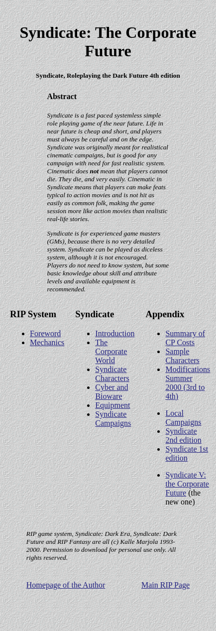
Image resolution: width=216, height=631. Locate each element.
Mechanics (47, 342)
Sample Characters (182, 356)
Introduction (114, 333)
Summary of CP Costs (185, 338)
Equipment (112, 405)
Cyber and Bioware (111, 391)
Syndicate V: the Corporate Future (187, 484)
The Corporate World (111, 351)
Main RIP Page (165, 585)
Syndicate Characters (112, 373)
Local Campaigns (183, 417)
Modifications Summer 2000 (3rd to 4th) (187, 382)
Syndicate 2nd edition (183, 435)
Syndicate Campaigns (113, 418)
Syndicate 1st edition (186, 453)
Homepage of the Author (66, 585)
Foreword (45, 333)
